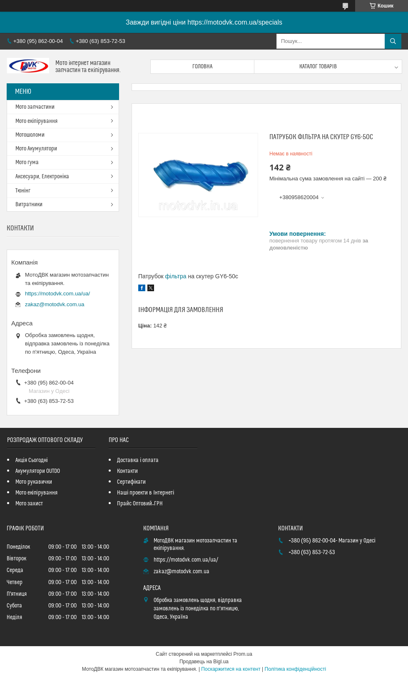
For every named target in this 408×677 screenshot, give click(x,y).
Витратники (28, 204)
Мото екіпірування (36, 121)
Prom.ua (243, 654)
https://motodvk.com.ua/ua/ (57, 293)
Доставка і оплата (138, 460)
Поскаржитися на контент (230, 669)
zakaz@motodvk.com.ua (55, 304)
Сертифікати (131, 482)
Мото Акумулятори (36, 148)
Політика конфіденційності (295, 669)
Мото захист (29, 503)
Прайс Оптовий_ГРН (140, 503)
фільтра (176, 276)
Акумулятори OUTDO (37, 471)
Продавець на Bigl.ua (204, 662)
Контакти (127, 471)
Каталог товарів (318, 66)
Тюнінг (22, 190)
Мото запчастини (35, 107)
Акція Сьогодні (31, 460)
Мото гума (27, 162)
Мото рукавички (33, 482)
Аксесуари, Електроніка (42, 176)
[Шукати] (393, 41)
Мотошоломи (30, 135)
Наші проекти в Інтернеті (145, 493)
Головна (202, 66)
